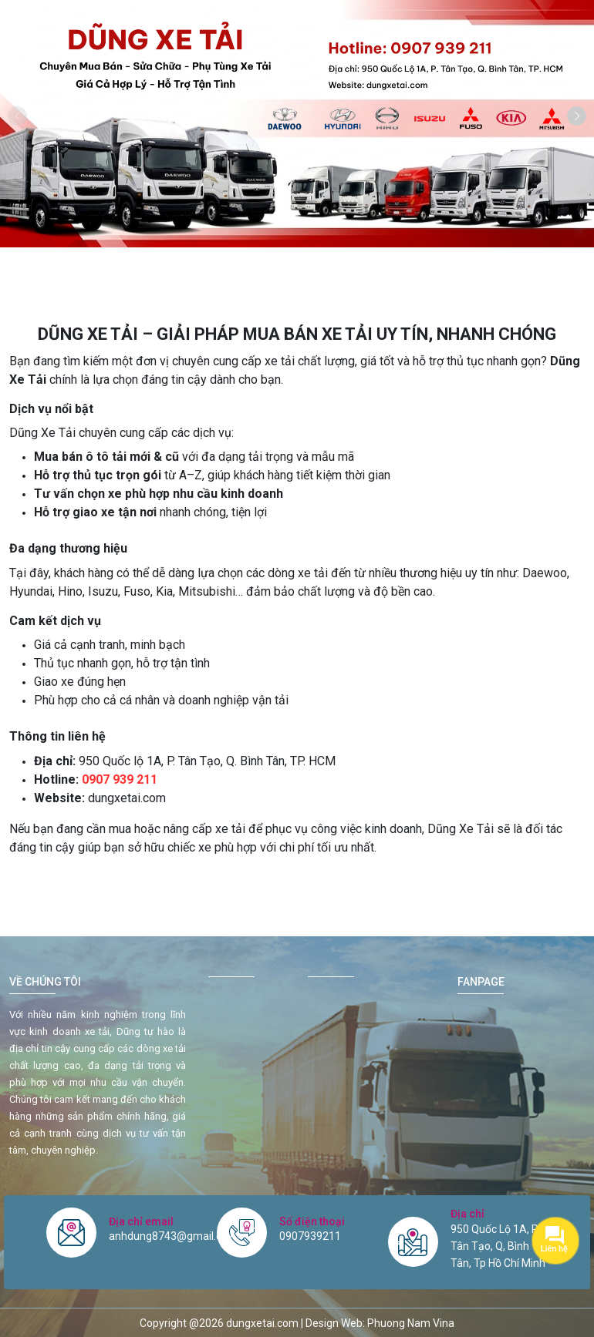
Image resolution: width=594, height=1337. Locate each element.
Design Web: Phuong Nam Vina (379, 1323)
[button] (576, 116)
